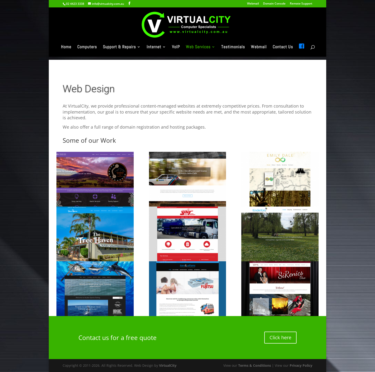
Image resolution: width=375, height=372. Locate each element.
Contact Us (283, 52)
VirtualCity (167, 365)
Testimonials (233, 52)
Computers (87, 52)
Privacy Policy (301, 365)
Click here (280, 337)
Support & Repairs (119, 52)
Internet (154, 52)
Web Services (198, 52)
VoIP (176, 52)
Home (66, 52)
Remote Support (301, 3)
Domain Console (274, 3)
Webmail (253, 3)
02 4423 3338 (75, 4)
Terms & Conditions (254, 365)
